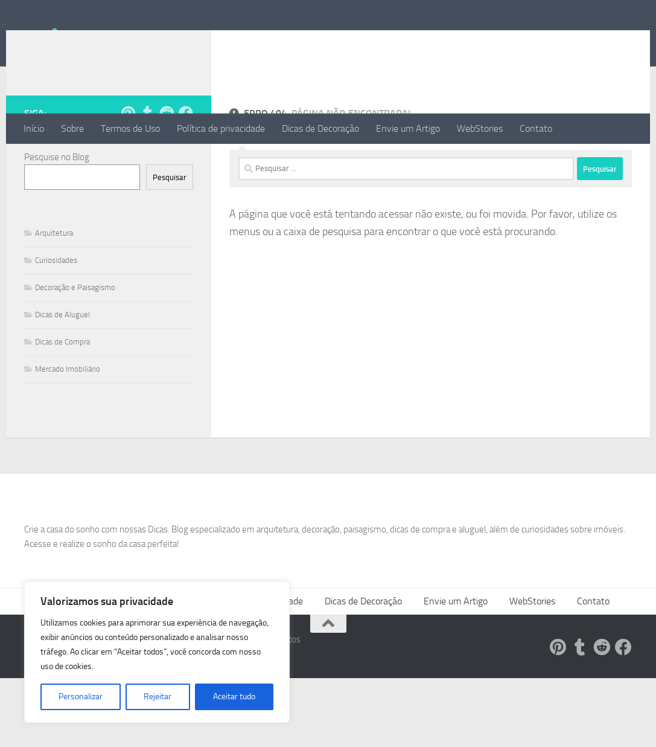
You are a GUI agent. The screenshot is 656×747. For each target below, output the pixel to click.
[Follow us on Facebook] (186, 161)
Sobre (72, 128)
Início (34, 128)
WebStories (480, 128)
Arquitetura (54, 281)
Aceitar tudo (234, 696)
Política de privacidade (221, 128)
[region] (157, 652)
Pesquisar (169, 225)
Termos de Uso (130, 128)
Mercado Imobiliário (67, 417)
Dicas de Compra (62, 390)
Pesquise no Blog (56, 205)
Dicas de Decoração (320, 128)
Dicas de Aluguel (62, 362)
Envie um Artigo (408, 128)
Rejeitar (157, 696)
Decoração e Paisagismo (75, 335)
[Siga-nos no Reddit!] (166, 161)
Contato (536, 128)
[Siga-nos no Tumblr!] (147, 161)
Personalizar (81, 696)
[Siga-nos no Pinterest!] (128, 161)
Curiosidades (56, 308)
